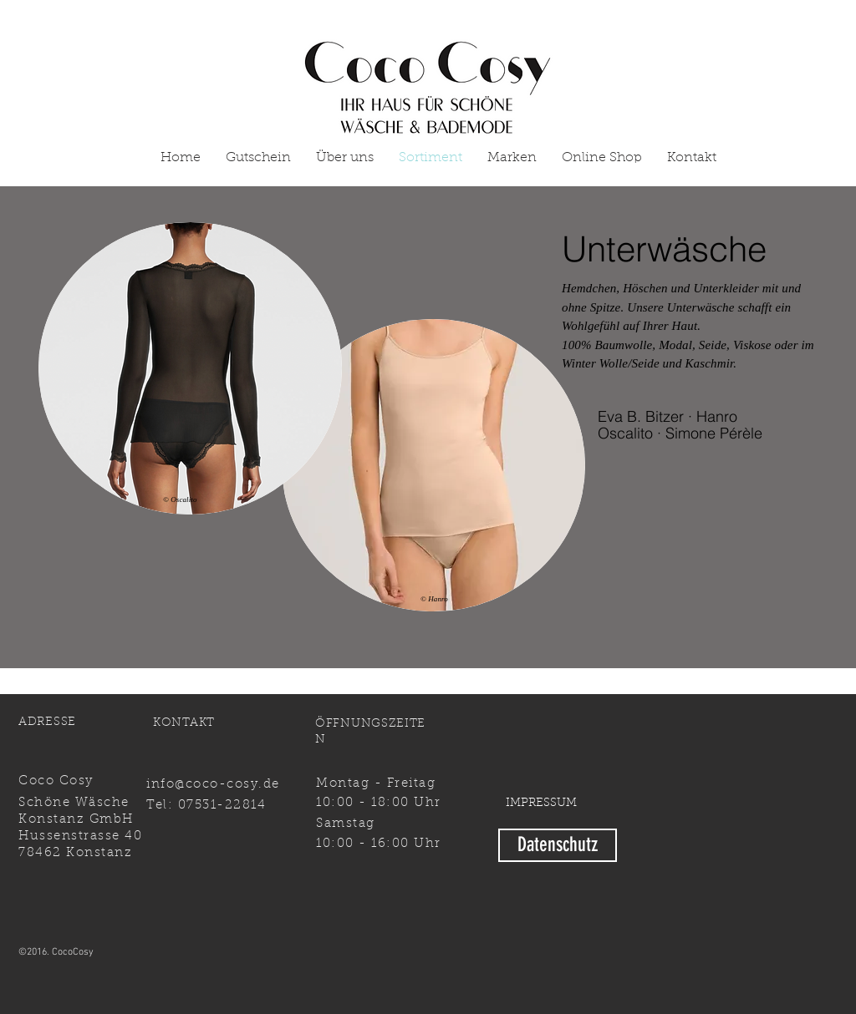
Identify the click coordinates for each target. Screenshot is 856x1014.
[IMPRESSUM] (541, 804)
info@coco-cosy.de (213, 784)
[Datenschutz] (557, 845)
